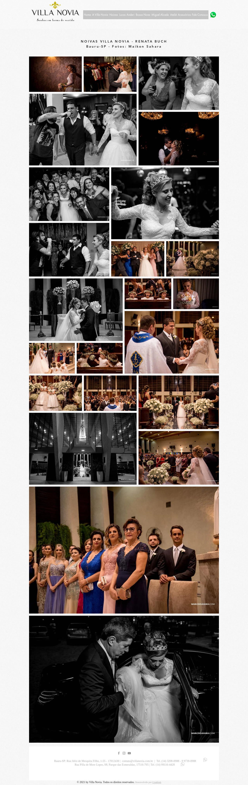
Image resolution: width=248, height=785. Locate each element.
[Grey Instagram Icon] (124, 753)
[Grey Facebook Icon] (119, 753)
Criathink (156, 782)
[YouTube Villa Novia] (129, 753)
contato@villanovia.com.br (137, 761)
